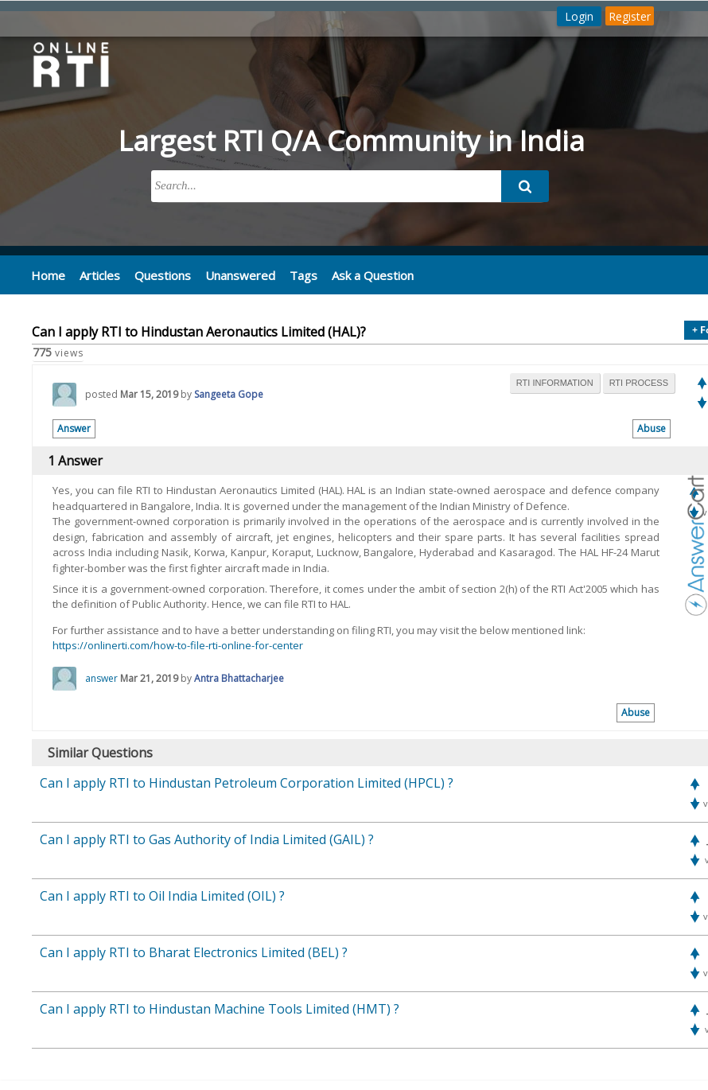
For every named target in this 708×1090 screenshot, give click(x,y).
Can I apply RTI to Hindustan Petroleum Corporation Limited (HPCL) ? (246, 782)
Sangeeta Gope (228, 393)
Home (47, 274)
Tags (293, 274)
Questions (158, 274)
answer (101, 677)
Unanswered (232, 274)
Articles (97, 274)
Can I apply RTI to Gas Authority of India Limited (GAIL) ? (207, 838)
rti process (638, 382)
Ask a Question (360, 274)
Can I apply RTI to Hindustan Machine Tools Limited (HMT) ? (219, 1008)
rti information (554, 382)
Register (630, 16)
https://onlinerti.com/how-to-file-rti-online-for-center (178, 644)
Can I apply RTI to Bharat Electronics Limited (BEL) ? (194, 951)
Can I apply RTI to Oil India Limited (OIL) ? (162, 895)
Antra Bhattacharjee (239, 677)
